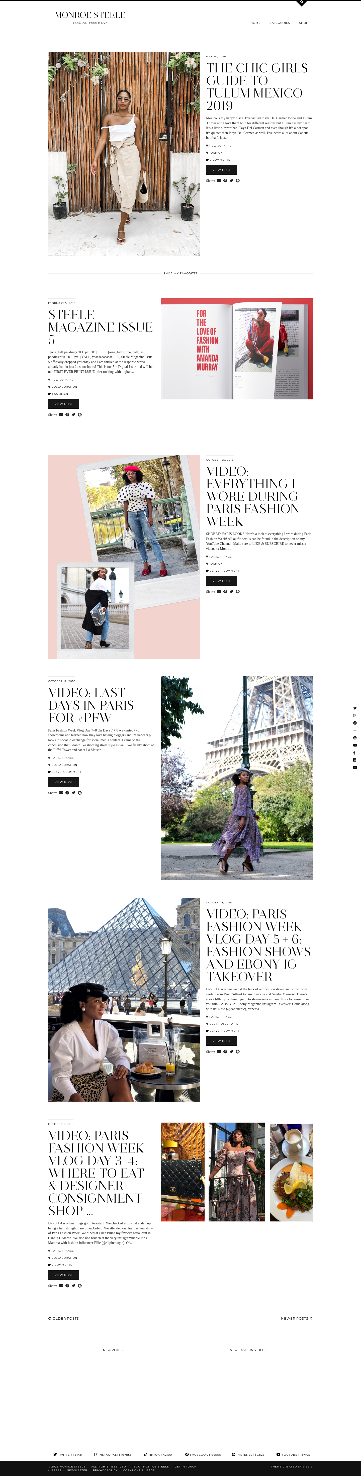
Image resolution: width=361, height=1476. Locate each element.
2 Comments (60, 1265)
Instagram (113, 1454)
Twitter (67, 1454)
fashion (216, 152)
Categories (279, 23)
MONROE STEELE (90, 15)
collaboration (64, 386)
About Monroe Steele (150, 1466)
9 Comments (218, 159)
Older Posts (63, 1318)
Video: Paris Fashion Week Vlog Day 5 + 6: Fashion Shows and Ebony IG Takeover (258, 945)
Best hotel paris (224, 1023)
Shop (303, 23)
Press (56, 1470)
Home (255, 23)
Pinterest (248, 1454)
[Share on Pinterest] (238, 180)
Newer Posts (297, 1318)
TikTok (158, 1454)
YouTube (293, 1454)
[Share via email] (219, 180)
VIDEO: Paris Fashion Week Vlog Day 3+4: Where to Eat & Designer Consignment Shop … (96, 1173)
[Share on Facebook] (225, 180)
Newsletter (77, 1470)
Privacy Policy (105, 1470)
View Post (222, 170)
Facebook (203, 1454)
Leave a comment (222, 570)
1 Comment (59, 393)
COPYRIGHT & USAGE (139, 1470)
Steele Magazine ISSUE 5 (100, 327)
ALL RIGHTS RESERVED (108, 1466)
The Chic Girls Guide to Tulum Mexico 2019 (257, 86)
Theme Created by (292, 1466)
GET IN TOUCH (186, 1466)
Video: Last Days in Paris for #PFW (91, 705)
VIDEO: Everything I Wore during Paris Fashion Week (253, 496)
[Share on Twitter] (231, 180)
